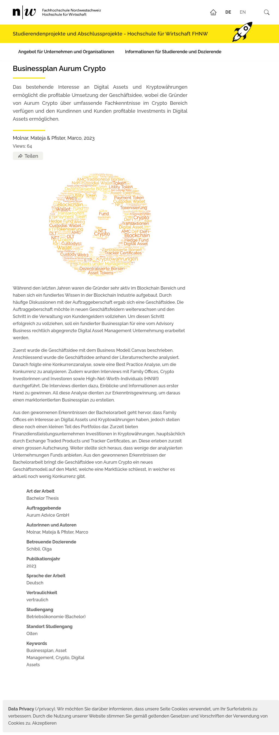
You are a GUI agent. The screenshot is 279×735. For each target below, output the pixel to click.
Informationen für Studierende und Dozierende (173, 51)
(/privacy (31, 709)
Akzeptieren (44, 723)
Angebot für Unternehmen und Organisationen (66, 51)
